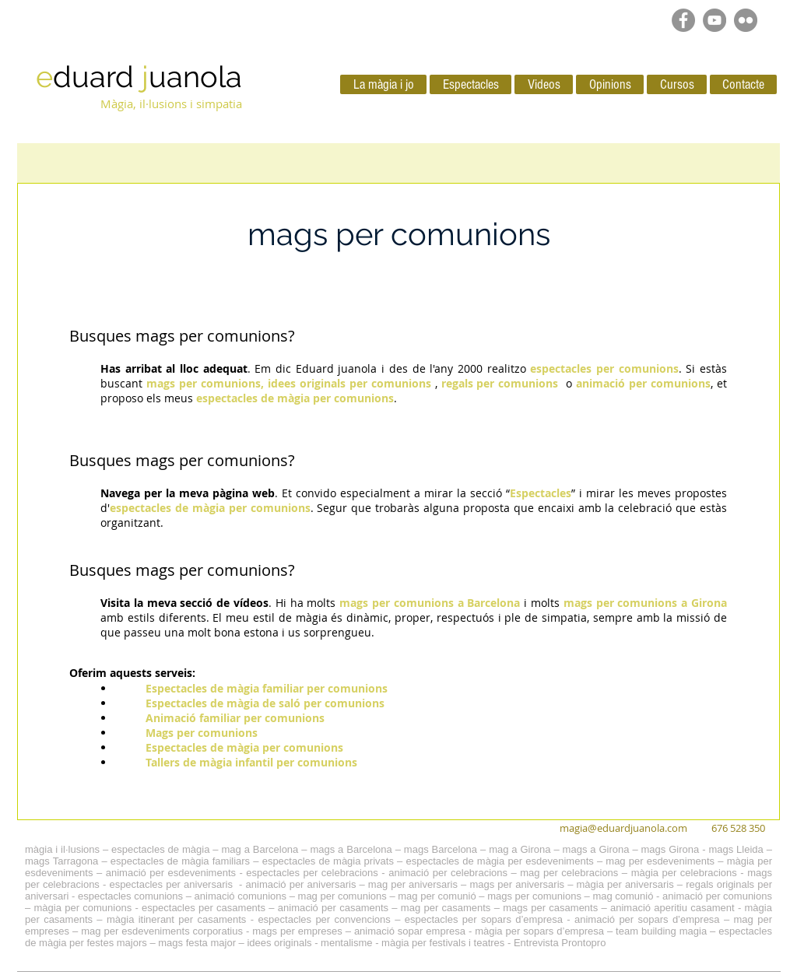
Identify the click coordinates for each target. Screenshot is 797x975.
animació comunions (241, 896)
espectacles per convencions (324, 919)
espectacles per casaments (203, 908)
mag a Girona (519, 849)
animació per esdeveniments (171, 873)
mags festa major (197, 943)
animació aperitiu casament (672, 908)
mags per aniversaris (516, 884)
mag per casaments (446, 908)
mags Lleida (735, 849)
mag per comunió (437, 896)
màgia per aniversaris (625, 884)
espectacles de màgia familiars (180, 861)
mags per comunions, (205, 383)
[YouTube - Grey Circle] (714, 20)
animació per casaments (333, 908)
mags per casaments (550, 908)
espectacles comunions (130, 896)
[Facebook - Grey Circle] (683, 20)
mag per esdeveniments (660, 861)
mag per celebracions (569, 873)
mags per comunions (211, 335)
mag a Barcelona (259, 849)
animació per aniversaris (301, 884)
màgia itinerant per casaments (176, 919)
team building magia (661, 931)
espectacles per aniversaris (171, 884)
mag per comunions (342, 896)
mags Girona (670, 849)
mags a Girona (596, 849)
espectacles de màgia (160, 849)
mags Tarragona (61, 861)
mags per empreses (297, 931)
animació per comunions (717, 896)
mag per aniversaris (413, 884)
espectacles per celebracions (311, 873)
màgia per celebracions (684, 873)
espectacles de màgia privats (328, 861)
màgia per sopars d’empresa (539, 931)
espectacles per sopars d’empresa (484, 919)
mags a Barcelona (350, 849)
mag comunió (622, 896)
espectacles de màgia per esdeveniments (499, 861)
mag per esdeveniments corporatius (162, 931)
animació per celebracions (447, 873)
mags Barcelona (440, 849)
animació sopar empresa (409, 931)
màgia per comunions (83, 908)
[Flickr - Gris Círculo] (745, 20)
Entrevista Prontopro (560, 943)
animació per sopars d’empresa (647, 919)
